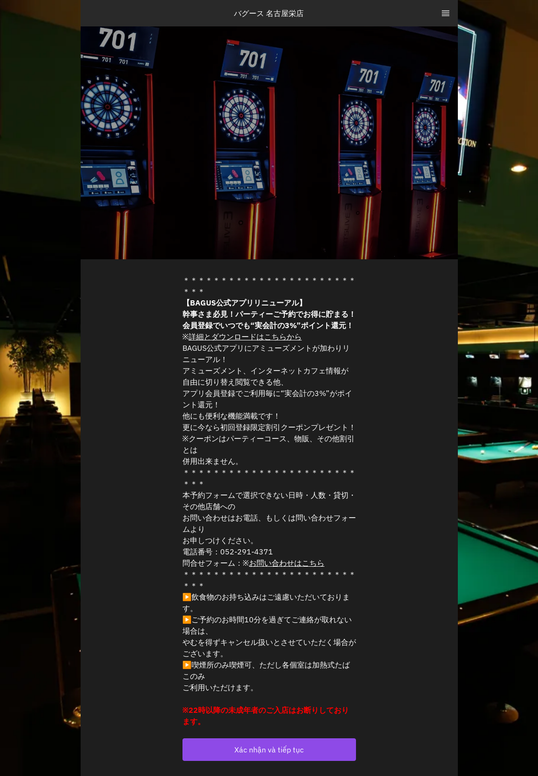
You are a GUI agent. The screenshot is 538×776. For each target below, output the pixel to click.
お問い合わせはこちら (286, 563)
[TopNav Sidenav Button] (445, 13)
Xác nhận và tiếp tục (269, 749)
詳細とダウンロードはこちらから (245, 336)
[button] (269, 750)
